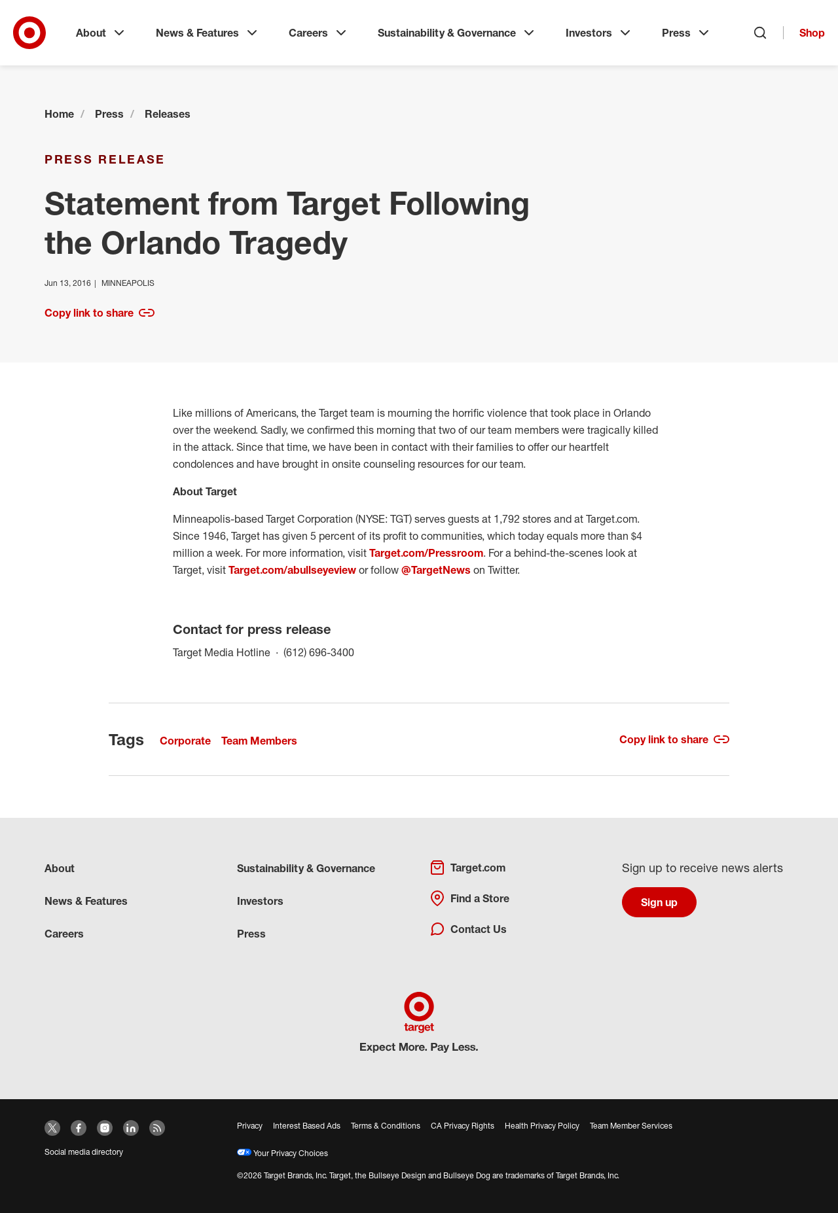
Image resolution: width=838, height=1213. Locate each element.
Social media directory (84, 1152)
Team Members (259, 740)
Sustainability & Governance (457, 33)
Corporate (185, 740)
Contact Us (468, 929)
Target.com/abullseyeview (292, 569)
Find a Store (469, 898)
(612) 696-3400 (318, 651)
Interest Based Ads (306, 1126)
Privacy (250, 1126)
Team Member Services (631, 1126)
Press (687, 33)
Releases (168, 113)
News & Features (208, 33)
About (101, 33)
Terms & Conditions (385, 1126)
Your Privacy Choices (282, 1153)
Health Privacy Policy (542, 1126)
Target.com (467, 867)
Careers (319, 33)
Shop (812, 32)
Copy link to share (100, 313)
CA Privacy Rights (462, 1126)
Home (59, 113)
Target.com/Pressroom (426, 552)
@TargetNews (436, 569)
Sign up (659, 902)
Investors (599, 33)
